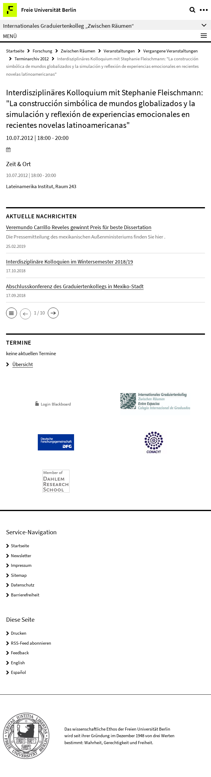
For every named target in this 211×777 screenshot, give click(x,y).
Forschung (42, 51)
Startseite (15, 51)
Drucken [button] (18, 633)
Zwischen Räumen (78, 51)
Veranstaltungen (119, 51)
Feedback (20, 652)
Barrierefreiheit (25, 595)
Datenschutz (22, 585)
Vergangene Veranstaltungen (170, 51)
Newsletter (21, 555)
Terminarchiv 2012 (32, 59)
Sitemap (19, 575)
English (18, 662)
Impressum (21, 565)
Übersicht (19, 364)
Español (18, 672)
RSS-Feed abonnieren (31, 643)
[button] (11, 313)
